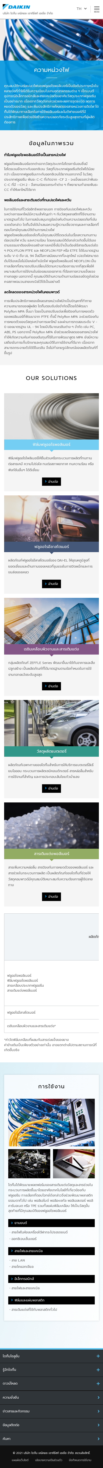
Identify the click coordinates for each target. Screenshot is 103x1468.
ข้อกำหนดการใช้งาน (80, 1460)
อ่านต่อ (53, 481)
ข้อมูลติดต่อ (11, 1425)
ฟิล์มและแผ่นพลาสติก (29, 1300)
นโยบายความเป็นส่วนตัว (48, 1460)
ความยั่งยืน (11, 1397)
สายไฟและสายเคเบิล (29, 1251)
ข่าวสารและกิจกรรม (16, 1411)
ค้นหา (6, 1438)
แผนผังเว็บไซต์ (20, 1460)
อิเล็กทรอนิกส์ (24, 1278)
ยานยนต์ (21, 1222)
